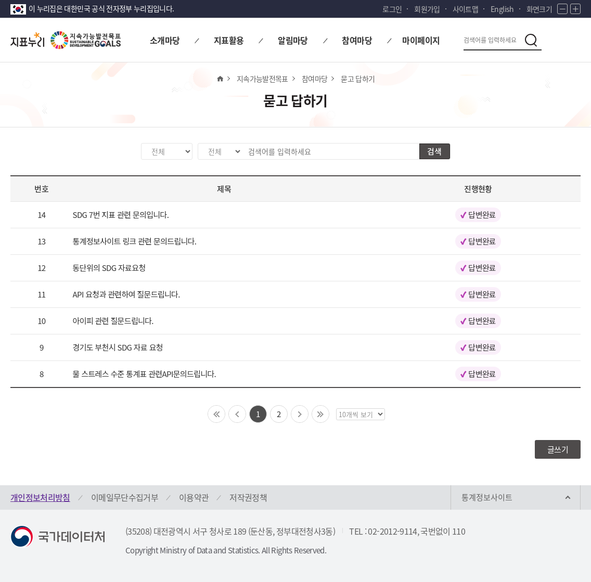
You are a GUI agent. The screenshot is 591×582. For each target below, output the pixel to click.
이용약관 (194, 497)
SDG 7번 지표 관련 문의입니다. (121, 214)
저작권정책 (248, 497)
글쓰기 (557, 449)
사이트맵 (465, 9)
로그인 (392, 9)
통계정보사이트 (486, 497)
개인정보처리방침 (40, 497)
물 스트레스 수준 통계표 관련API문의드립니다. (144, 373)
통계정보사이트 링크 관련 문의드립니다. (135, 241)
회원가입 (427, 9)
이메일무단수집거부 (124, 497)
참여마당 (314, 78)
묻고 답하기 (358, 78)
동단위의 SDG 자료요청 (109, 267)
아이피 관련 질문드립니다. (113, 320)
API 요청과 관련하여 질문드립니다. (126, 294)
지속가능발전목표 (262, 78)
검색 (434, 151)
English (502, 9)
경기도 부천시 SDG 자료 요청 (118, 347)
